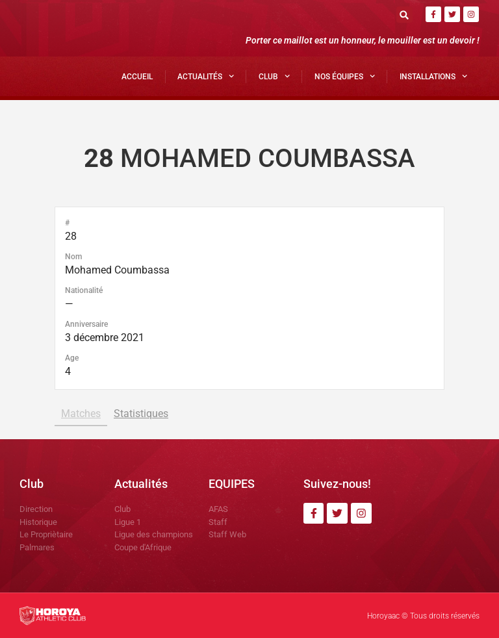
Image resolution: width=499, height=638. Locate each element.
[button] (404, 14)
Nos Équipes (344, 76)
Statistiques (141, 413)
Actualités (205, 76)
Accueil (137, 76)
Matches (81, 413)
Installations (433, 76)
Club (274, 76)
